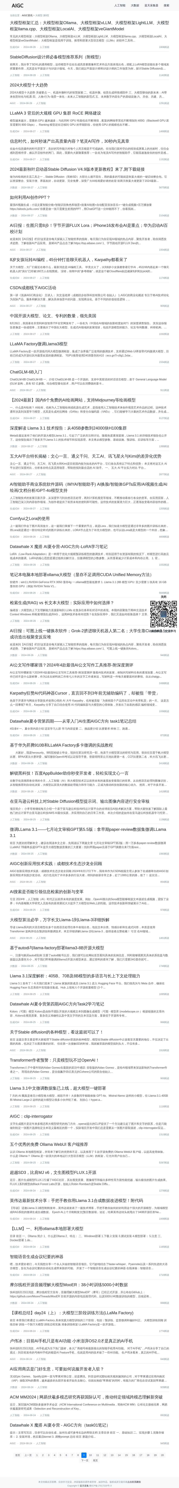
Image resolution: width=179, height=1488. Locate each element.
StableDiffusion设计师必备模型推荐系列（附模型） (56, 57)
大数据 (135, 5)
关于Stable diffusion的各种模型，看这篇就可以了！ (57, 1032)
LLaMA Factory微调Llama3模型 (38, 344)
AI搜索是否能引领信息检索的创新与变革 (47, 891)
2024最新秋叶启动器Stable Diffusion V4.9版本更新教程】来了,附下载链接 (77, 169)
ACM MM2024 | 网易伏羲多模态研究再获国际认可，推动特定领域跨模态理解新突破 (86, 1397)
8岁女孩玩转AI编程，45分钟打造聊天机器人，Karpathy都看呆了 (69, 259)
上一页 (28, 1455)
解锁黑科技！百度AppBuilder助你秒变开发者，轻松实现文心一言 (69, 773)
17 (140, 1455)
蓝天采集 (84, 1485)
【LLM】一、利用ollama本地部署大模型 (46, 1228)
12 (104, 1455)
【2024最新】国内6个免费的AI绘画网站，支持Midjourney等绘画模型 (73, 400)
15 (126, 1455)
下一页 (84, 1460)
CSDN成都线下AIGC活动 (33, 287)
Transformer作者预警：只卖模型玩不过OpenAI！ (55, 1060)
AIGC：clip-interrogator (31, 1116)
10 (90, 1455)
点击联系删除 (134, 1482)
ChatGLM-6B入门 (26, 372)
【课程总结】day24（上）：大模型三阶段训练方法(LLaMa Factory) (71, 1312)
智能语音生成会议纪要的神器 (36, 1256)
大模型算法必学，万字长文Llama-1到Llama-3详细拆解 (59, 919)
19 (155, 1455)
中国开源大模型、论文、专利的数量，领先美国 (53, 315)
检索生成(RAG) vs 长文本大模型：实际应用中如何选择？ (62, 602)
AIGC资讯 (27, 15)
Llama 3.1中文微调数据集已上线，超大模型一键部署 (58, 1088)
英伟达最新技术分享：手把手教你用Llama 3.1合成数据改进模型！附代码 (76, 1200)
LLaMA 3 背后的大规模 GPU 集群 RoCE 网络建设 (55, 113)
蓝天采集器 (151, 5)
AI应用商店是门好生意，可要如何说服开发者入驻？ (57, 1369)
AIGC (13, 103)
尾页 (95, 1460)
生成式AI (14, 47)
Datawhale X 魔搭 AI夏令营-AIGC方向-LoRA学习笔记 (59, 546)
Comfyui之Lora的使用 (30, 518)
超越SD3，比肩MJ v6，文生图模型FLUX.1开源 (53, 1172)
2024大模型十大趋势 (29, 85)
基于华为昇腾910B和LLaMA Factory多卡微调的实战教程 (61, 745)
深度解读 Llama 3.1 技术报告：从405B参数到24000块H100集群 (68, 428)
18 (148, 1455)
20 (162, 1455)
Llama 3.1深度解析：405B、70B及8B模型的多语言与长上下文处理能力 (75, 976)
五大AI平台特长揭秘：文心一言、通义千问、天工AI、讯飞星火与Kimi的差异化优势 (85, 456)
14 (119, 1455)
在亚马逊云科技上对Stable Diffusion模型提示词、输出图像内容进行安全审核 (80, 801)
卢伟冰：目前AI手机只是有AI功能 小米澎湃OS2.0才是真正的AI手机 (71, 1341)
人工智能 (119, 5)
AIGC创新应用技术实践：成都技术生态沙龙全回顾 (56, 863)
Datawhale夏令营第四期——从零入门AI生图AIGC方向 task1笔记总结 (73, 721)
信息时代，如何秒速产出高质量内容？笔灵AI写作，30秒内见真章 (69, 141)
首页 (17, 1455)
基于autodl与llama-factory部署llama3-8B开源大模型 (57, 947)
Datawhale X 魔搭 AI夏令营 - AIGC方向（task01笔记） (60, 1425)
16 (133, 1455)
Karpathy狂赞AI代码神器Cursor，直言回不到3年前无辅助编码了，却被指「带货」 (85, 693)
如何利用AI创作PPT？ (30, 197)
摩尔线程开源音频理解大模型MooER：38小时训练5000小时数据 (69, 1284)
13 (112, 1455)
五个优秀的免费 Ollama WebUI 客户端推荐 (49, 1144)
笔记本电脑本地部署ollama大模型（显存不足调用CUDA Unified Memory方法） (82, 574)
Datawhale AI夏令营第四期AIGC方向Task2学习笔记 (57, 1004)
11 (97, 1455)
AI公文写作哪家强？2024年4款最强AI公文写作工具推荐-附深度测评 (71, 665)
